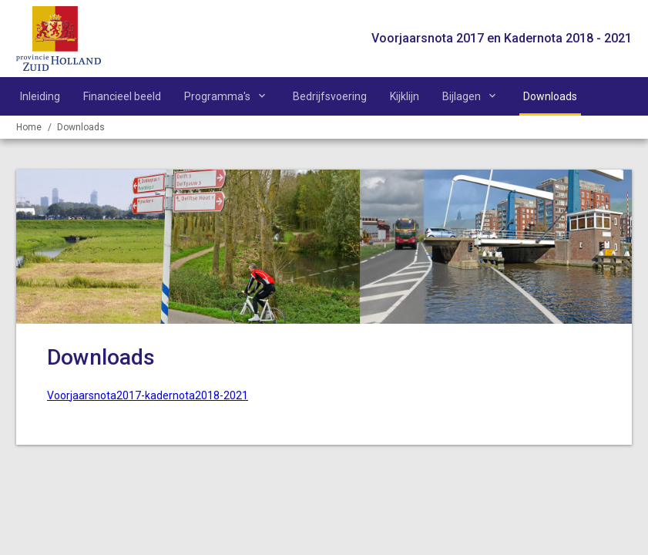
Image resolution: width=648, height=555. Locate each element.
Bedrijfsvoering (330, 96)
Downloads (550, 96)
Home (29, 127)
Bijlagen (461, 96)
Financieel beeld (122, 96)
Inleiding (40, 96)
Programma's (217, 96)
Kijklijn (404, 96)
